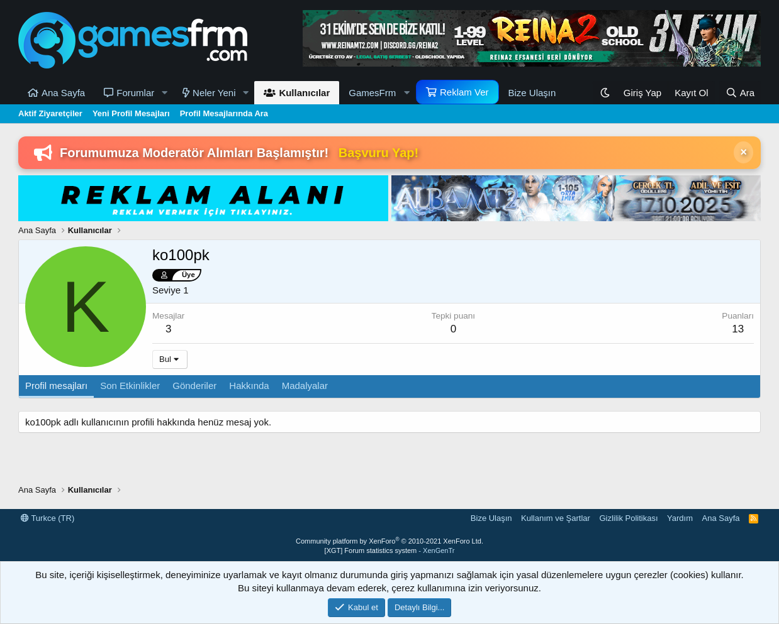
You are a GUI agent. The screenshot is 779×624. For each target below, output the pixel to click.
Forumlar (135, 92)
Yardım (680, 518)
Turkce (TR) (47, 518)
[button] (164, 92)
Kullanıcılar (304, 92)
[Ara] (740, 92)
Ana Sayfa (63, 92)
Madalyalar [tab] (305, 385)
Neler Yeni (214, 92)
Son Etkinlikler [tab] (130, 385)
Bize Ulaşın (532, 92)
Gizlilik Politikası (628, 518)
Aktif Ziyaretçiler (50, 113)
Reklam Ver (464, 92)
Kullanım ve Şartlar (555, 518)
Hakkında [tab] (249, 385)
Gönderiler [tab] (194, 385)
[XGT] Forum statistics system (390, 550)
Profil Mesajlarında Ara (224, 113)
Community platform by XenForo (389, 541)
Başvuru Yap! (378, 153)
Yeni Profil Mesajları (131, 113)
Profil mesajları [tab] (56, 385)
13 (738, 329)
